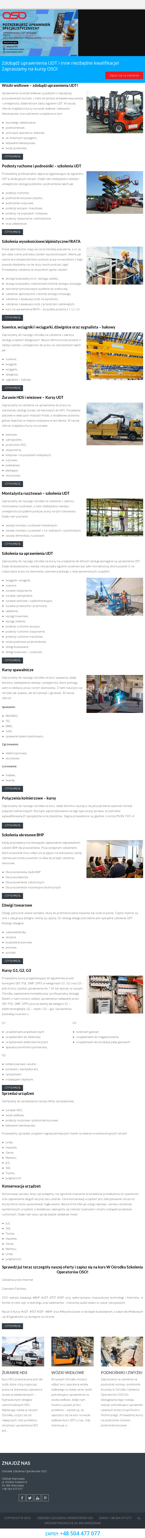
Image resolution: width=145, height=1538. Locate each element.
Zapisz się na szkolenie (124, 75)
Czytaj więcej (12, 156)
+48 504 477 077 (12, 1489)
